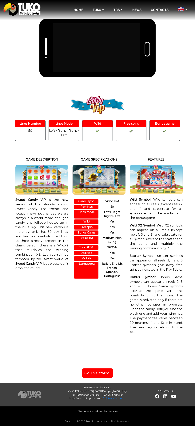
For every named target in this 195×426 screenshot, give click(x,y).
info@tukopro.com (112, 398)
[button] (157, 396)
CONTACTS (160, 10)
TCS (116, 10)
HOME (78, 10)
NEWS (136, 10)
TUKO (97, 10)
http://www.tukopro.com (85, 398)
